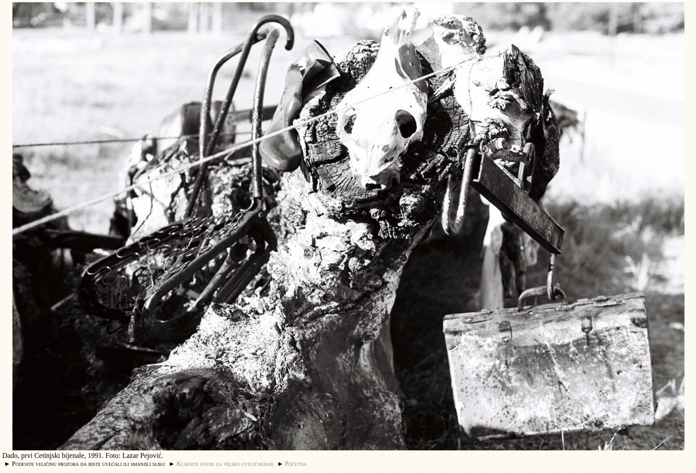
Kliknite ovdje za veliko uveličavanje (225, 463)
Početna (296, 463)
